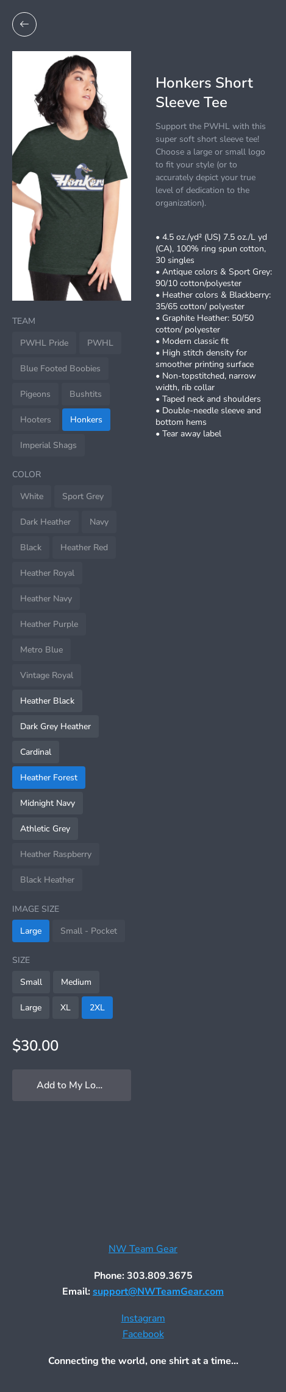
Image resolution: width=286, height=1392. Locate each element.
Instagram (143, 1318)
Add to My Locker (75, 1085)
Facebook (143, 1334)
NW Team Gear (143, 1249)
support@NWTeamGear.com (158, 1291)
